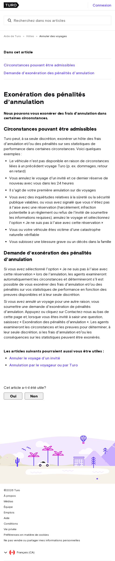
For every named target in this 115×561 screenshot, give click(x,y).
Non (34, 396)
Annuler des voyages (53, 36)
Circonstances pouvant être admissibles (39, 65)
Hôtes (30, 36)
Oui (13, 396)
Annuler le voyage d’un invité (34, 358)
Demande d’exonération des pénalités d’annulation (49, 73)
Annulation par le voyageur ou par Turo (43, 365)
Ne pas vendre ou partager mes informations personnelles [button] (42, 540)
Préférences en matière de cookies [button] (26, 534)
